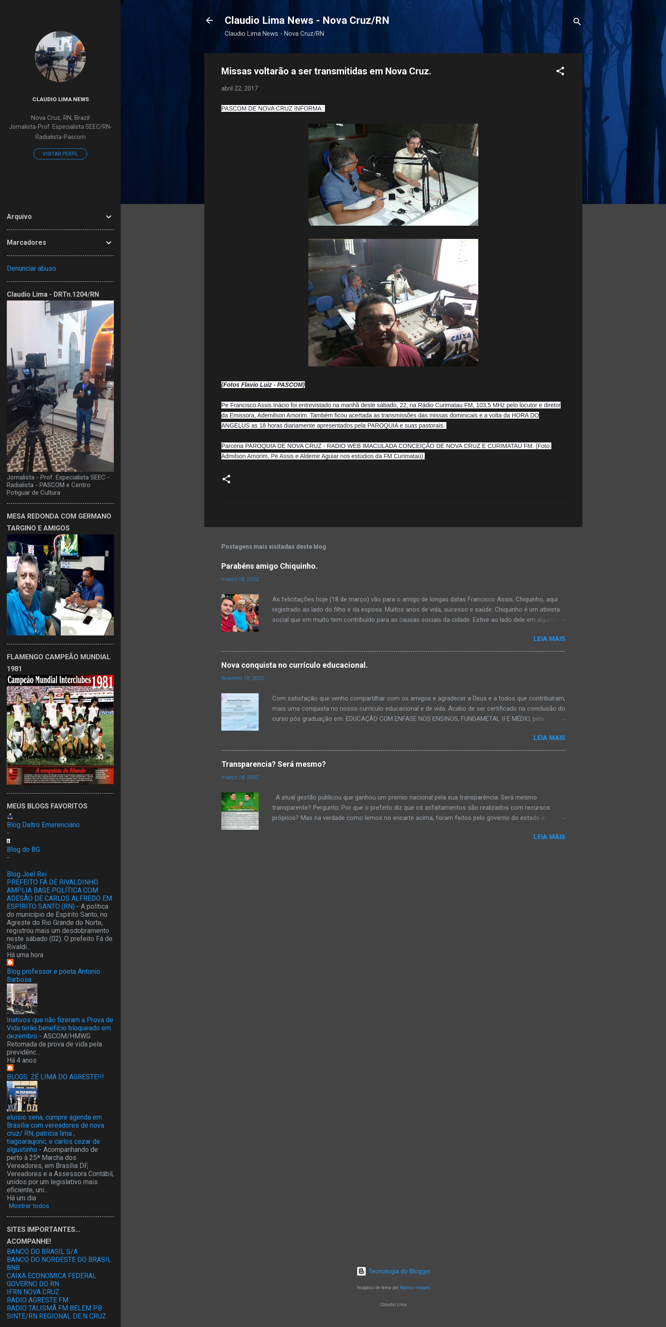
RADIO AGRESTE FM (37, 1300)
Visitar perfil (60, 154)
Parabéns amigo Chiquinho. (269, 565)
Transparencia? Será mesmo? (273, 764)
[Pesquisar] (577, 23)
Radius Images (415, 1287)
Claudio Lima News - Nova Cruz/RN (307, 20)
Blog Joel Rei (27, 874)
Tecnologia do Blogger (393, 1271)
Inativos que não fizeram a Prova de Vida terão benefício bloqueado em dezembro (60, 1028)
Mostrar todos (29, 1206)
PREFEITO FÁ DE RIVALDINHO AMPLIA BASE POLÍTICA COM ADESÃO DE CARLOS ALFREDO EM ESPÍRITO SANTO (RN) (59, 894)
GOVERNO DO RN (33, 1284)
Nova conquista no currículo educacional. (294, 665)
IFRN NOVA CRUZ (33, 1292)
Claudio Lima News (60, 99)
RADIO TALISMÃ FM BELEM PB (54, 1308)
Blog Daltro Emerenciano (43, 825)
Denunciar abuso (31, 268)
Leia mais (549, 639)
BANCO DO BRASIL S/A (42, 1252)
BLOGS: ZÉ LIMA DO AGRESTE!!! (55, 1077)
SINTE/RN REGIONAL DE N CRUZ (56, 1316)
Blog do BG (23, 849)
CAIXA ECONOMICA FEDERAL (51, 1276)
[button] (560, 72)
